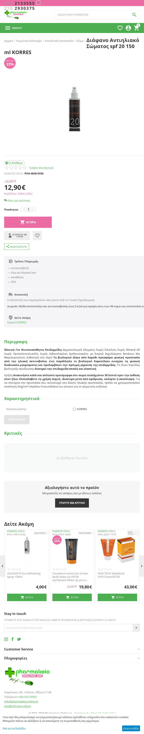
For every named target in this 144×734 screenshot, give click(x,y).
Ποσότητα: (11, 209)
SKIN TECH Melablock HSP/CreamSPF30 (111, 575)
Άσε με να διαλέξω (14, 728)
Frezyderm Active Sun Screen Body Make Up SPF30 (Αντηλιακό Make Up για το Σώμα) (70, 577)
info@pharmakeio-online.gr (21, 701)
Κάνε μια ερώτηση (17, 200)
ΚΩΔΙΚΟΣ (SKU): (13, 173)
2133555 (19, 3)
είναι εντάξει (131, 728)
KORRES (21, 322)
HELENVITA (39, 533)
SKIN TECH (130, 533)
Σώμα (10, 322)
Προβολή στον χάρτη (17, 706)
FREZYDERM (85, 533)
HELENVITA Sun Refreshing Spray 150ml (23, 575)
